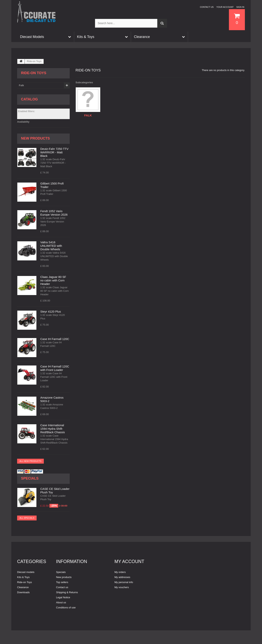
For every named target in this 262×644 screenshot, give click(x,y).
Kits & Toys (23, 577)
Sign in (240, 7)
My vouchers (121, 587)
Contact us (207, 7)
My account (129, 561)
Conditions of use (66, 607)
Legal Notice (63, 597)
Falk (21, 85)
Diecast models (25, 572)
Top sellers (62, 582)
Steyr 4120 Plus (50, 311)
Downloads (23, 592)
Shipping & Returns (67, 592)
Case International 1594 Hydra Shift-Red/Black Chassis (52, 428)
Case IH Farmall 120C (54, 339)
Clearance (23, 587)
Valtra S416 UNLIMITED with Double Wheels (51, 246)
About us (61, 602)
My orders (120, 572)
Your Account (225, 7)
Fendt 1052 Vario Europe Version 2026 (54, 212)
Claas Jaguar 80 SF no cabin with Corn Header (53, 280)
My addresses (122, 577)
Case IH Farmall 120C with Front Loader (54, 368)
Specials (30, 478)
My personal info (123, 582)
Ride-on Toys (24, 582)
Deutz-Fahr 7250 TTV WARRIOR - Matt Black (54, 152)
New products (35, 138)
